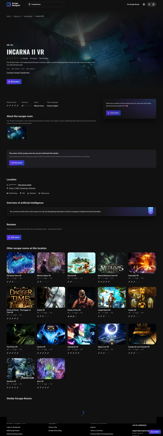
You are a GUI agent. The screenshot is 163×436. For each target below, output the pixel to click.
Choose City (53, 427)
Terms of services (96, 431)
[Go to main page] (13, 4)
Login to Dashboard (13, 427)
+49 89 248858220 (139, 425)
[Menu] (151, 4)
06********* (12, 185)
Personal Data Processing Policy (101, 434)
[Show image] (17, 133)
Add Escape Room (13, 431)
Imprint (92, 427)
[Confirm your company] (16, 162)
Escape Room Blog (55, 431)
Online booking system (15, 434)
